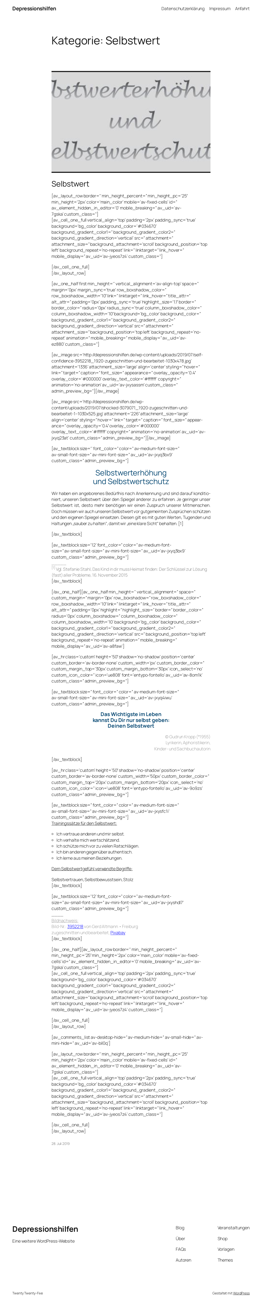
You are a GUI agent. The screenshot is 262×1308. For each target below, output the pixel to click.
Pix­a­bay (117, 932)
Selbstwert (70, 183)
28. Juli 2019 (61, 1143)
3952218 (75, 926)
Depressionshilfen (34, 8)
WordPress (241, 1293)
